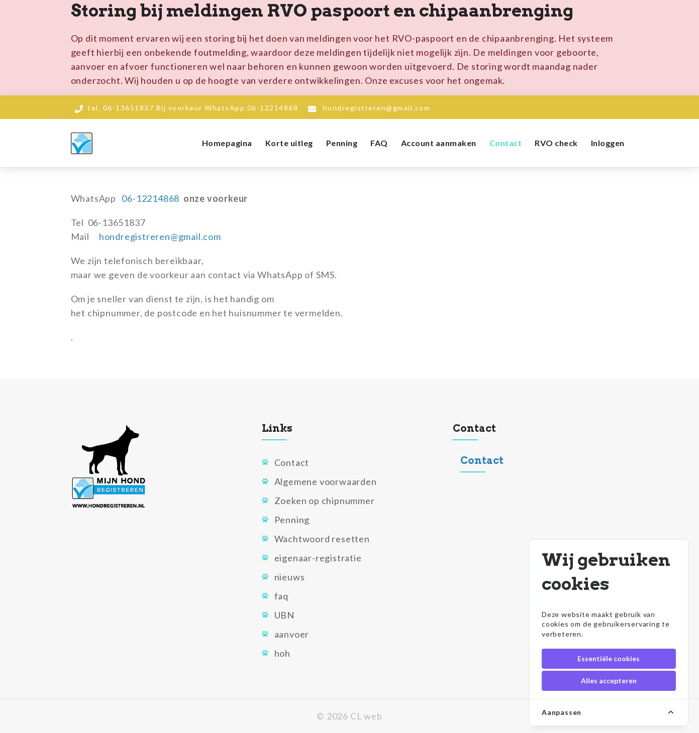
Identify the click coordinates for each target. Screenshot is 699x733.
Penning (342, 143)
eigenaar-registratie (318, 557)
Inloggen (608, 143)
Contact (505, 143)
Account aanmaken (438, 143)
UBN (284, 615)
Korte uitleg (289, 143)
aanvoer (292, 634)
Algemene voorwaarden (325, 481)
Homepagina (227, 143)
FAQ (379, 143)
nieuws (289, 576)
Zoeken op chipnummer (324, 500)
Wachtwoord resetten (322, 538)
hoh (282, 653)
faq (281, 595)
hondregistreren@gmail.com (377, 107)
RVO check (556, 143)
